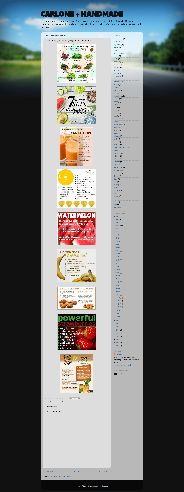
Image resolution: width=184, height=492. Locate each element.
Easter (116, 93)
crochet (116, 85)
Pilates (116, 165)
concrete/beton (119, 82)
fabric (116, 102)
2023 (118, 342)
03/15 (117, 235)
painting (116, 159)
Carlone (119, 354)
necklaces (117, 153)
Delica (116, 87)
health (116, 122)
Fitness (116, 110)
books (116, 59)
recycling (117, 170)
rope (115, 182)
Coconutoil (117, 76)
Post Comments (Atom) (62, 476)
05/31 (117, 260)
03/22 (117, 238)
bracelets (117, 62)
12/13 (117, 313)
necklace (117, 150)
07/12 (117, 266)
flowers (116, 113)
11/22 (117, 304)
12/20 (117, 316)
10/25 (117, 291)
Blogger (104, 486)
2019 (118, 330)
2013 (118, 219)
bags (115, 50)
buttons (116, 70)
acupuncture (118, 42)
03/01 (117, 232)
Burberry (117, 67)
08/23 (117, 273)
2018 (118, 327)
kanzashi (117, 133)
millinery (117, 145)
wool (115, 205)
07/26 (117, 269)
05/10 (117, 254)
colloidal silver (119, 79)
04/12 (117, 244)
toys (115, 193)
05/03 (117, 251)
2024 (118, 346)
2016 (118, 320)
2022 (118, 339)
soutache (117, 190)
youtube (116, 207)
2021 (118, 336)
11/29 (117, 307)
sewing (116, 185)
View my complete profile (123, 365)
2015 (118, 226)
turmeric (117, 196)
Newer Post (51, 471)
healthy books (118, 125)
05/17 (117, 257)
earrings (117, 90)
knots (115, 139)
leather (116, 142)
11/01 (117, 295)
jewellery (117, 127)
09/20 (117, 276)
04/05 (117, 241)
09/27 (117, 279)
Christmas (117, 73)
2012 (118, 216)
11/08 (117, 298)
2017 (118, 324)
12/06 (117, 310)
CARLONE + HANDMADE (82, 14)
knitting (116, 136)
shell (115, 187)
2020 (118, 333)
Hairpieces (117, 119)
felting (116, 104)
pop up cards (118, 167)
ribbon (116, 176)
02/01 (117, 228)
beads (116, 56)
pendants (117, 162)
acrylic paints (118, 39)
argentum (117, 45)
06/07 (117, 263)
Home (77, 471)
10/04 (117, 282)
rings (115, 179)
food (52, 402)
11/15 (117, 301)
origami (116, 156)
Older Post (103, 471)
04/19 (117, 247)
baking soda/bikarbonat (122, 53)
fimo (115, 107)
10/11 (117, 285)
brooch (116, 64)
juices (115, 130)
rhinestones (118, 173)
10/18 (117, 288)
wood (115, 202)
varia (115, 199)
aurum (116, 47)
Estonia (116, 99)
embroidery (118, 96)
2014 (118, 223)
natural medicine (60, 402)
